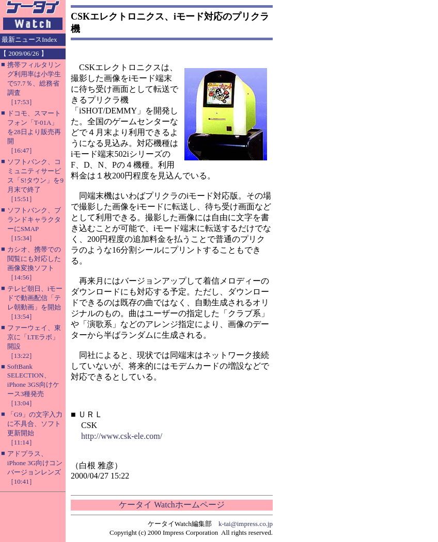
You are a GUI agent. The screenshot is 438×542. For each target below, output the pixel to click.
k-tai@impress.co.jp (245, 524)
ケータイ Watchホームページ (171, 504)
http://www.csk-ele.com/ (121, 436)
